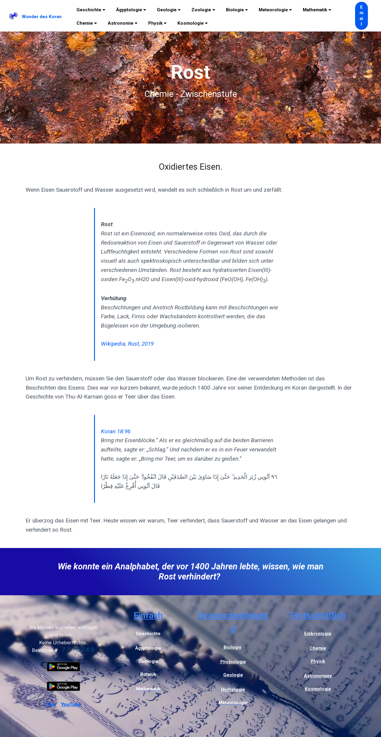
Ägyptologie (129, 9)
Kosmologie (190, 23)
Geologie (167, 9)
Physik (155, 23)
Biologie (235, 9)
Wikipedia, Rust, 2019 (127, 343)
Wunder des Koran (42, 16)
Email (361, 15)
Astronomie (120, 23)
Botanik (148, 674)
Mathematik (315, 9)
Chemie (84, 23)
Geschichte (88, 9)
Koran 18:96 (115, 431)
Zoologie (201, 9)
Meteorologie (273, 9)
